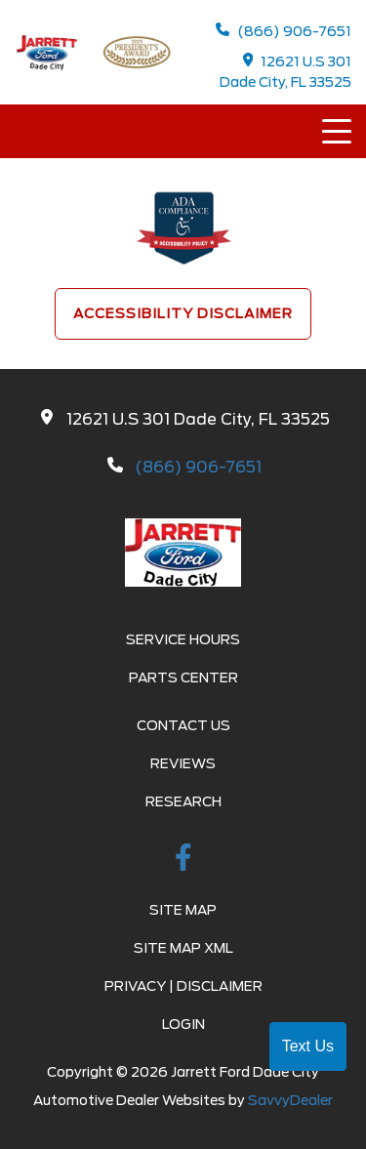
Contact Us (183, 725)
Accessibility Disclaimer (183, 313)
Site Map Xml (183, 948)
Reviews (183, 763)
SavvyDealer (290, 1100)
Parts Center (183, 677)
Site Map (183, 910)
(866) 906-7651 (283, 30)
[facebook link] (183, 861)
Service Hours (183, 639)
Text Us (308, 1046)
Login (183, 1024)
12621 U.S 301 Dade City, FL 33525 (285, 71)
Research (183, 801)
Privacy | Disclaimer (183, 986)
